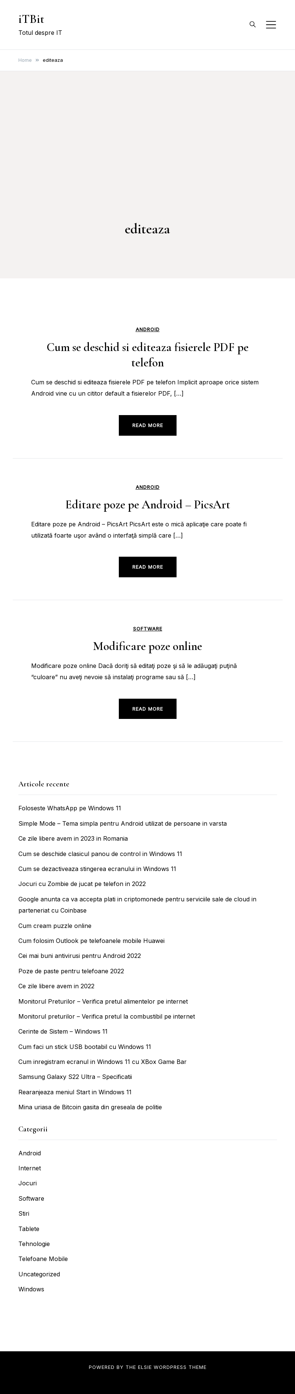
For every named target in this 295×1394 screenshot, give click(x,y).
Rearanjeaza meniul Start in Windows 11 (75, 1092)
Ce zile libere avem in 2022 (56, 986)
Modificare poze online (147, 646)
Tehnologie (34, 1244)
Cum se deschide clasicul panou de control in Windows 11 (100, 854)
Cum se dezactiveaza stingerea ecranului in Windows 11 (97, 869)
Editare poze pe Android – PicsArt (147, 504)
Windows (31, 1289)
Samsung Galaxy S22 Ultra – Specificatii (75, 1076)
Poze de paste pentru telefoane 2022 (71, 971)
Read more (147, 425)
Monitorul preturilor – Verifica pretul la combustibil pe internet (106, 1016)
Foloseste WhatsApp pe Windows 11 (69, 808)
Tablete (28, 1229)
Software (147, 628)
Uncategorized (39, 1274)
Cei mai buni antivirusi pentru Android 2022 (79, 955)
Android (148, 329)
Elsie (145, 1367)
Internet (29, 1168)
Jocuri (27, 1183)
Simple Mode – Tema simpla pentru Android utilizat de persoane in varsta (122, 823)
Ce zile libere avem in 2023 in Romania (73, 838)
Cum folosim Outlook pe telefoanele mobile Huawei (91, 940)
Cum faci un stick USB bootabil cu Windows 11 (84, 1046)
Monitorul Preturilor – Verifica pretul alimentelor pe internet (103, 1001)
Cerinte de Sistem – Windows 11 (63, 1031)
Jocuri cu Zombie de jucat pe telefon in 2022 (82, 883)
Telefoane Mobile (43, 1259)
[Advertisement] (147, 161)
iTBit (31, 19)
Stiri (23, 1213)
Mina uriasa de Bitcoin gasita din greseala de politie (90, 1107)
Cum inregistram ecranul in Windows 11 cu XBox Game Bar (102, 1061)
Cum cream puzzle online (54, 925)
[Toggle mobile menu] (271, 25)
